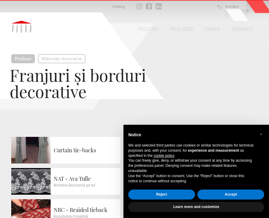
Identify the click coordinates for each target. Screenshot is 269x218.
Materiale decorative (62, 58)
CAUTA (212, 29)
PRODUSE (148, 29)
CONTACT (242, 29)
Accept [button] (231, 194)
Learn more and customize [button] (196, 207)
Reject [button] (161, 194)
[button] (261, 134)
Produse (23, 58)
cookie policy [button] (163, 156)
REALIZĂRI (181, 29)
